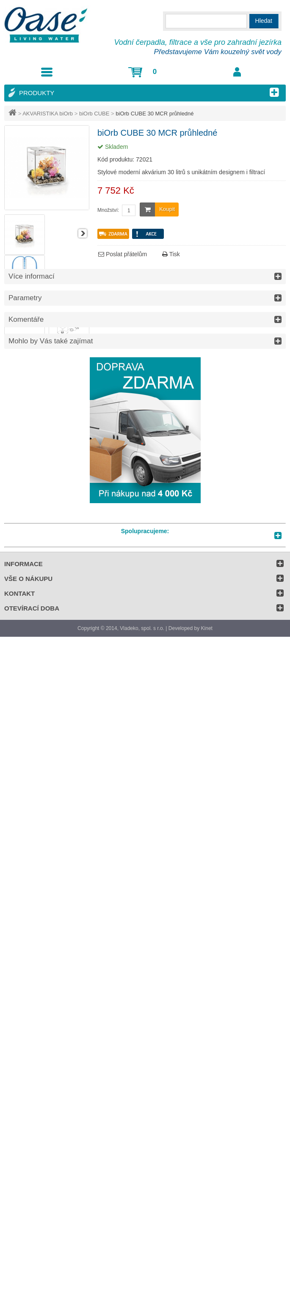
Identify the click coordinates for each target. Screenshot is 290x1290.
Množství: (108, 210)
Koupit (157, 209)
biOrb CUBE (94, 113)
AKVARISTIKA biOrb (47, 113)
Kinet (207, 628)
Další (82, 233)
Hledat (263, 20)
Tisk (171, 254)
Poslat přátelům (122, 254)
